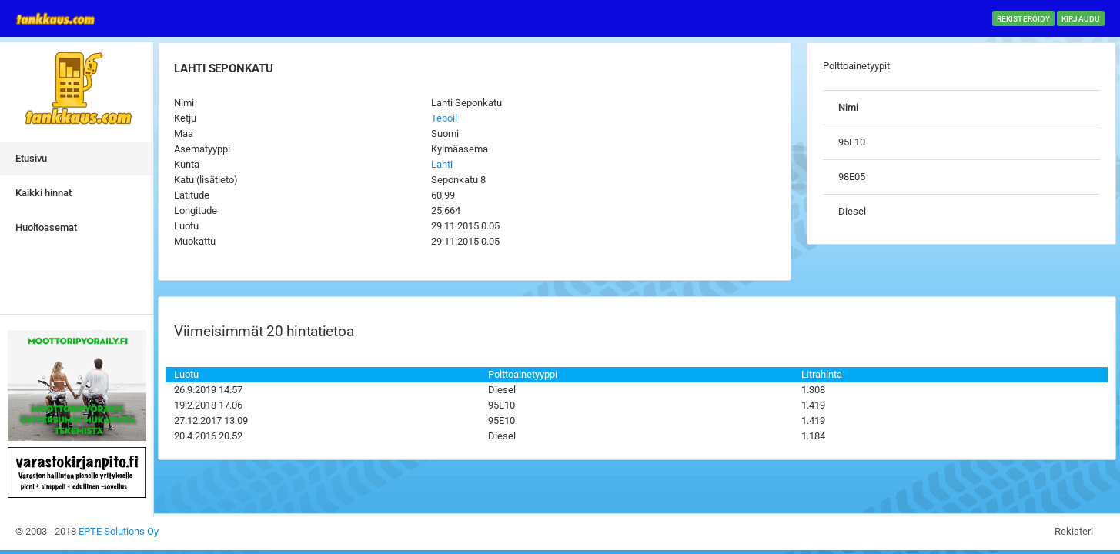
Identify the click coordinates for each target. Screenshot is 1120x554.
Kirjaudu (1080, 19)
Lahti (442, 164)
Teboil (444, 118)
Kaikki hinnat (43, 193)
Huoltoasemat (46, 227)
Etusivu (31, 158)
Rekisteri (1074, 531)
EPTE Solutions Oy (119, 531)
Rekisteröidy (1023, 19)
